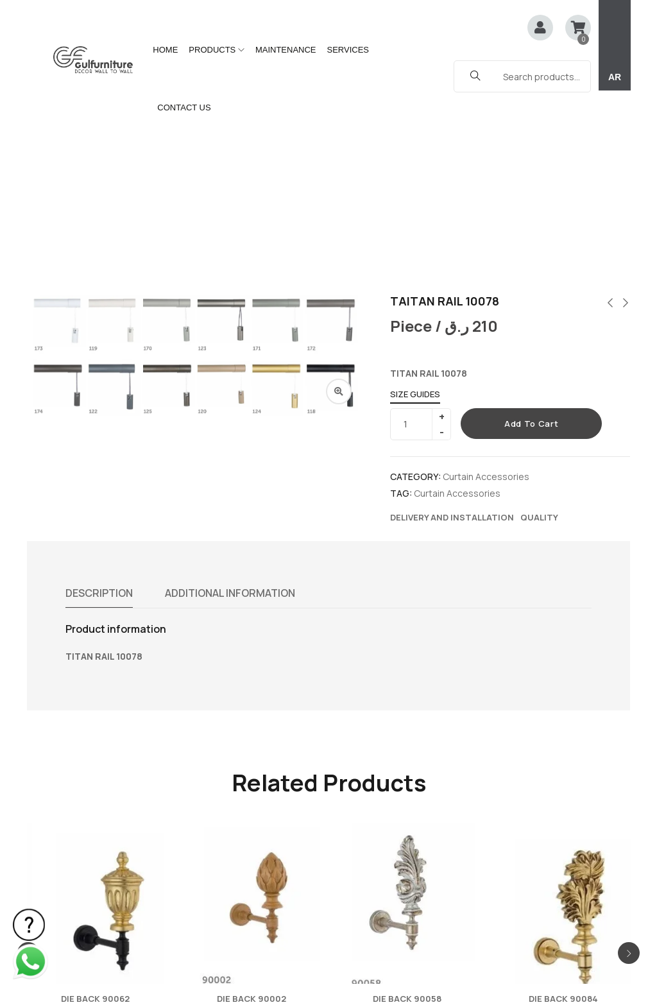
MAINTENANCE (285, 50)
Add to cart (531, 253)
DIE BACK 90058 (407, 828)
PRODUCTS (216, 50)
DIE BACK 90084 (563, 828)
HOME (165, 50)
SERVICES (348, 50)
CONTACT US (183, 107)
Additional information (232, 422)
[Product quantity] (415, 253)
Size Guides (415, 223)
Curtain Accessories (486, 306)
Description (99, 422)
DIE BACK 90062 (95, 828)
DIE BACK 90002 (251, 828)
